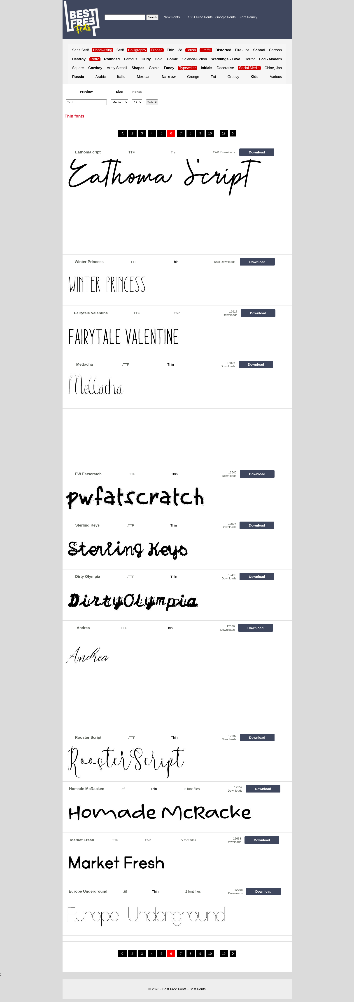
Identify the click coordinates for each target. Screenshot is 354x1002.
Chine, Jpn (273, 68)
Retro (95, 59)
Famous (130, 59)
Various (276, 77)
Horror (250, 59)
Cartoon (275, 50)
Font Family (248, 17)
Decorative (225, 68)
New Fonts (172, 17)
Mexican (143, 77)
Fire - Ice (242, 50)
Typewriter (187, 68)
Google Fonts (225, 17)
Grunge (193, 77)
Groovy (233, 77)
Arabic (100, 77)
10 (210, 133)
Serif (120, 50)
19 (224, 133)
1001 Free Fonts (200, 17)
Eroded (157, 50)
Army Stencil (117, 68)
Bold (158, 59)
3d (180, 50)
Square (78, 68)
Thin (174, 152)
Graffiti (206, 50)
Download (257, 152)
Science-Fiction (194, 59)
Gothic (154, 68)
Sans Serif (80, 50)
